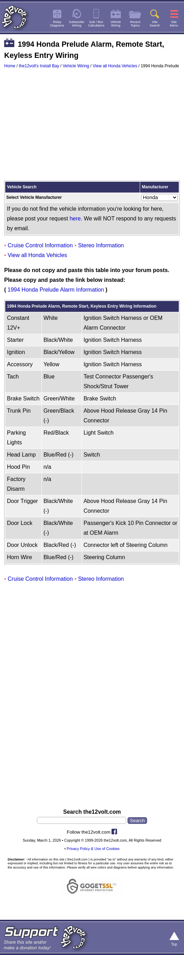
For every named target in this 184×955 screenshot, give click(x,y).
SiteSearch (155, 23)
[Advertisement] (92, 128)
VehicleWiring (115, 23)
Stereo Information (101, 245)
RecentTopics (135, 23)
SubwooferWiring (77, 23)
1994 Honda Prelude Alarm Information (56, 290)
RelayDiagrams (57, 23)
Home (9, 65)
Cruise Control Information (40, 245)
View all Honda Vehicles (115, 65)
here (75, 218)
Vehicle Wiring (76, 65)
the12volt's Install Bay (39, 65)
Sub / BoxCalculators (96, 23)
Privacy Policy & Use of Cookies (93, 849)
